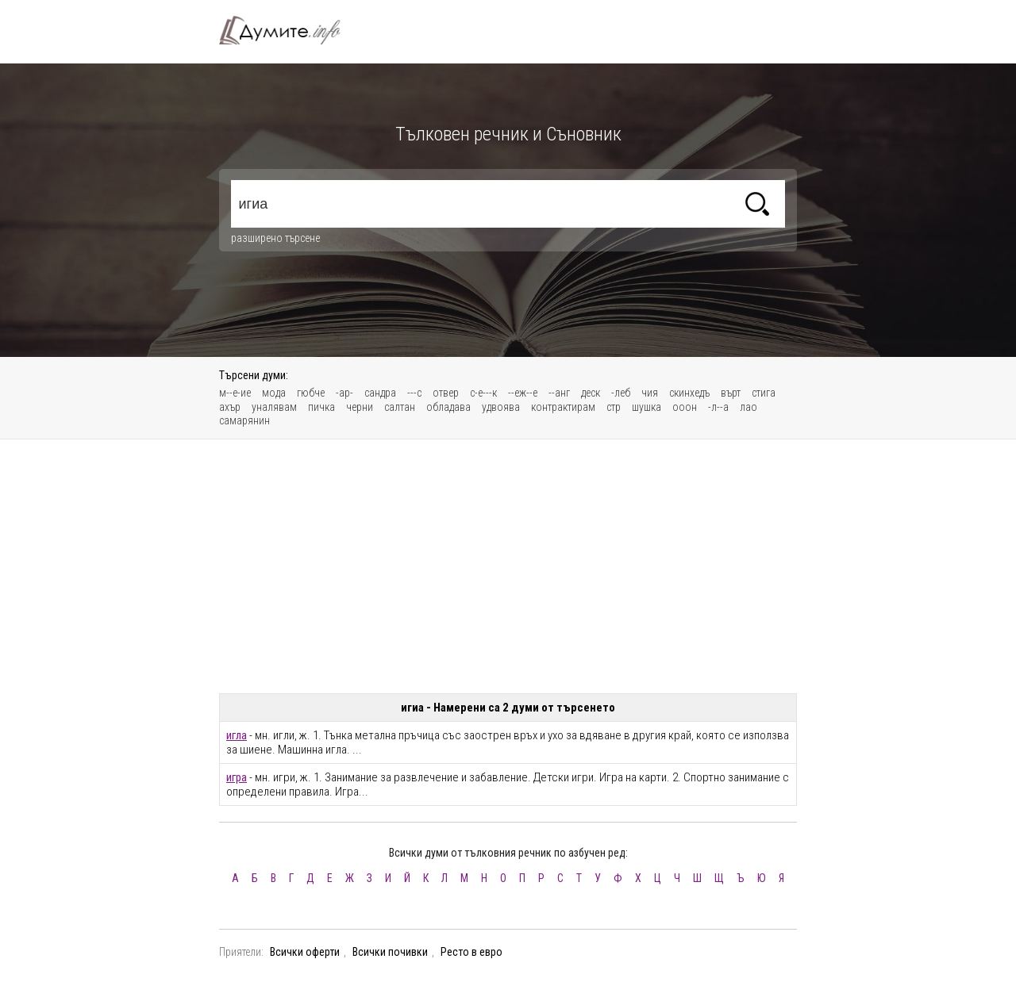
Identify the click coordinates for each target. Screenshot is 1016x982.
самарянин (244, 420)
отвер (446, 392)
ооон (684, 407)
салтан (399, 407)
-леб (620, 392)
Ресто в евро (471, 952)
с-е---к (483, 392)
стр (613, 407)
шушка (646, 407)
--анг (559, 392)
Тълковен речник (289, 30)
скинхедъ (689, 392)
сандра (380, 392)
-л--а (718, 407)
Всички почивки (390, 952)
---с (414, 392)
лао (748, 407)
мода (274, 392)
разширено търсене (275, 238)
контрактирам (563, 407)
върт (731, 392)
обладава (448, 407)
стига (763, 392)
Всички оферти (305, 952)
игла (236, 735)
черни (359, 407)
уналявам (274, 407)
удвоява (501, 407)
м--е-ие (235, 392)
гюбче (311, 392)
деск (590, 392)
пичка (321, 407)
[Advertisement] (508, 566)
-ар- (344, 392)
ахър (230, 407)
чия (649, 392)
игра (236, 777)
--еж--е (522, 392)
